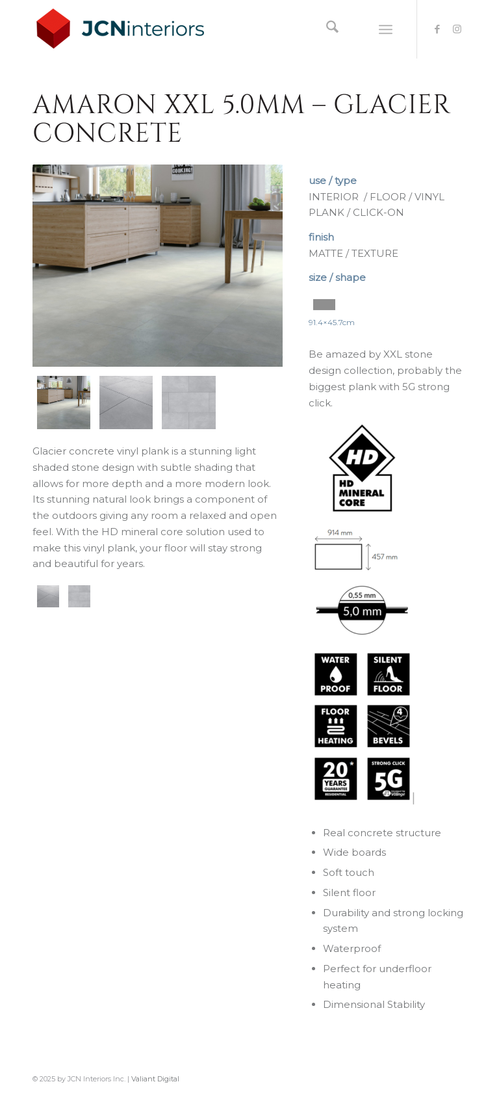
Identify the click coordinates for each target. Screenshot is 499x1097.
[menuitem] (326, 29)
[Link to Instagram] (457, 29)
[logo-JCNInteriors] (130, 29)
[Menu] (385, 29)
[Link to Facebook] (437, 29)
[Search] (326, 29)
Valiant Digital (155, 1078)
